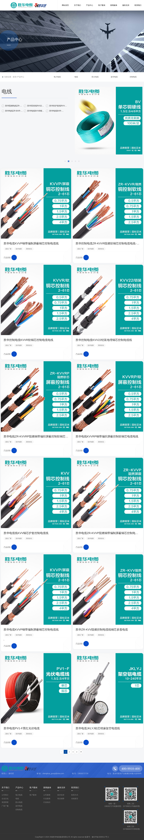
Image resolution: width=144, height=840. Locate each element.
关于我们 (5, 787)
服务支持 (61, 787)
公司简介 (5, 795)
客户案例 (33, 787)
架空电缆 (114, 77)
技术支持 (60, 795)
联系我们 (75, 787)
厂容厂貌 (5, 806)
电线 (76, 77)
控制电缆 (133, 77)
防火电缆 (95, 77)
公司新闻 (46, 795)
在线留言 (74, 799)
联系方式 (74, 795)
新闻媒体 (47, 787)
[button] (65, 161)
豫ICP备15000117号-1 (100, 837)
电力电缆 (57, 77)
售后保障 (60, 799)
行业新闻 (46, 799)
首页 (14, 77)
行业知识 (46, 802)
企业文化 (5, 799)
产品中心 (20, 77)
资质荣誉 (5, 802)
